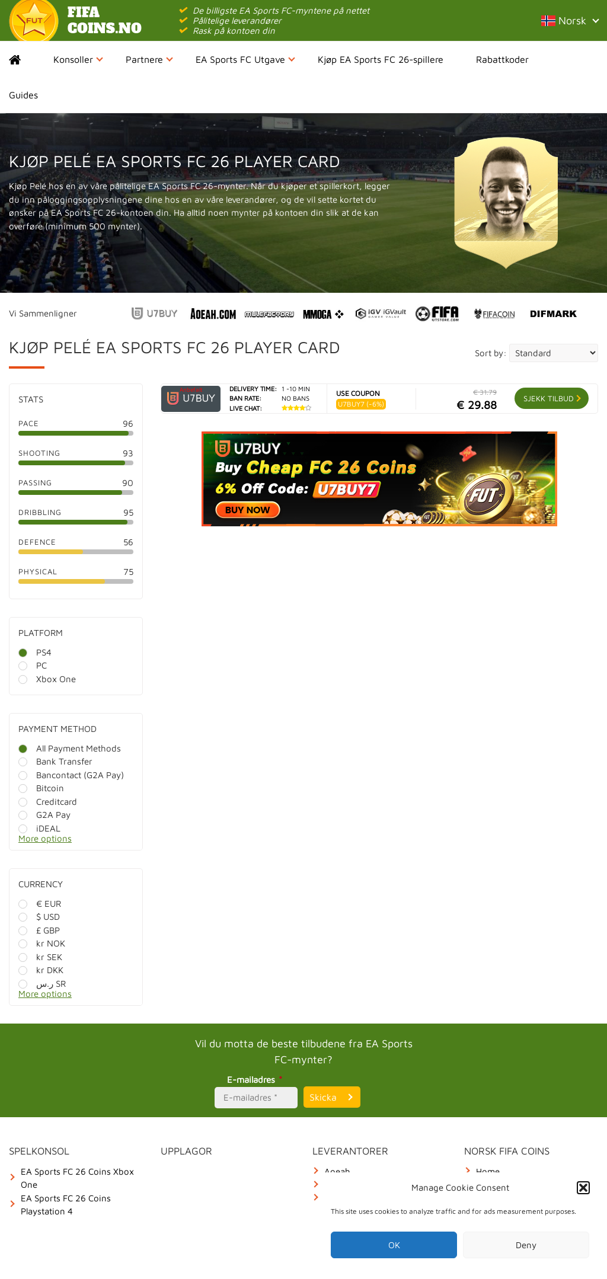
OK (394, 1245)
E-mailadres (256, 1080)
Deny (526, 1245)
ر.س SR (42, 984)
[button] (583, 1188)
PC (32, 665)
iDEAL (39, 828)
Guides (23, 94)
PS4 (35, 652)
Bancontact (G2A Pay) (71, 775)
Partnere (149, 59)
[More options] (84, 842)
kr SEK (40, 957)
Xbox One (47, 679)
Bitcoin (41, 788)
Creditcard (47, 802)
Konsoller (78, 59)
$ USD (39, 917)
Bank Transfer (55, 761)
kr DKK (40, 970)
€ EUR (39, 904)
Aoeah (337, 1171)
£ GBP (39, 930)
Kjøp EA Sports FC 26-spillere (380, 59)
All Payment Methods (69, 748)
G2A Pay (44, 815)
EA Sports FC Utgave (245, 59)
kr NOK (41, 943)
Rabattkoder (502, 59)
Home (25, 59)
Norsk (569, 20)
